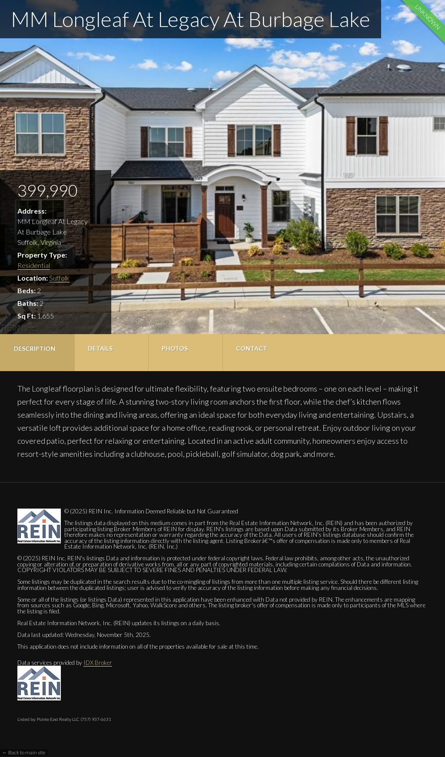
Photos (175, 348)
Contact (251, 348)
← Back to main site (24, 752)
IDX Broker (97, 662)
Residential (33, 265)
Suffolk (59, 278)
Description (34, 348)
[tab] (37, 352)
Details (100, 348)
